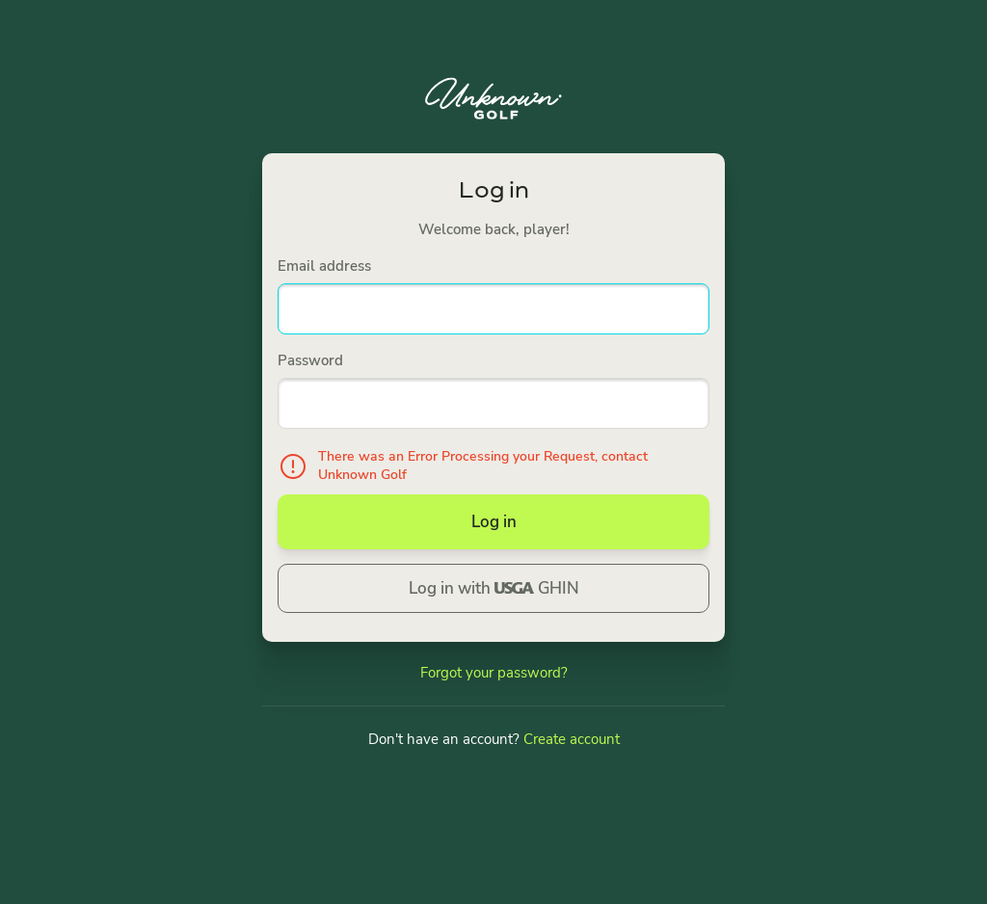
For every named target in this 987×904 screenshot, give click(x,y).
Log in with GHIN (494, 588)
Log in (494, 522)
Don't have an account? (494, 739)
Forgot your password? (494, 672)
